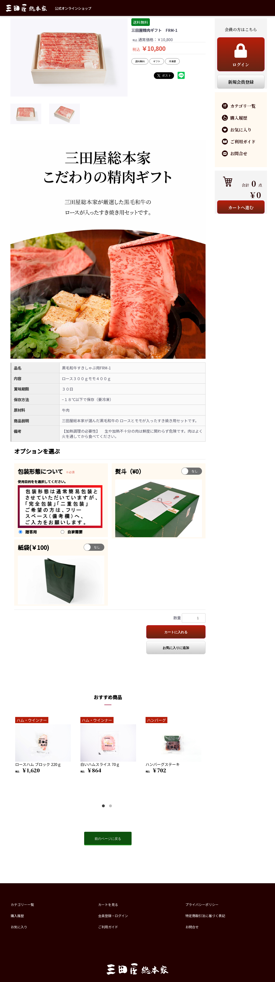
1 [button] (104, 806)
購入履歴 (17, 915)
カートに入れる (176, 632)
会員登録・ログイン (113, 915)
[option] (69, 57)
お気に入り (19, 926)
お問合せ (192, 926)
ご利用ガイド (108, 926)
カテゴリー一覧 (22, 904)
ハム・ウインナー (32, 720)
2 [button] (111, 806)
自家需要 (74, 531)
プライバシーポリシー (202, 904)
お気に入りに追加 (176, 648)
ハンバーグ (156, 720)
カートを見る (108, 904)
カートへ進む (241, 207)
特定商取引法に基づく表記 (205, 915)
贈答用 (31, 531)
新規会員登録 (241, 82)
